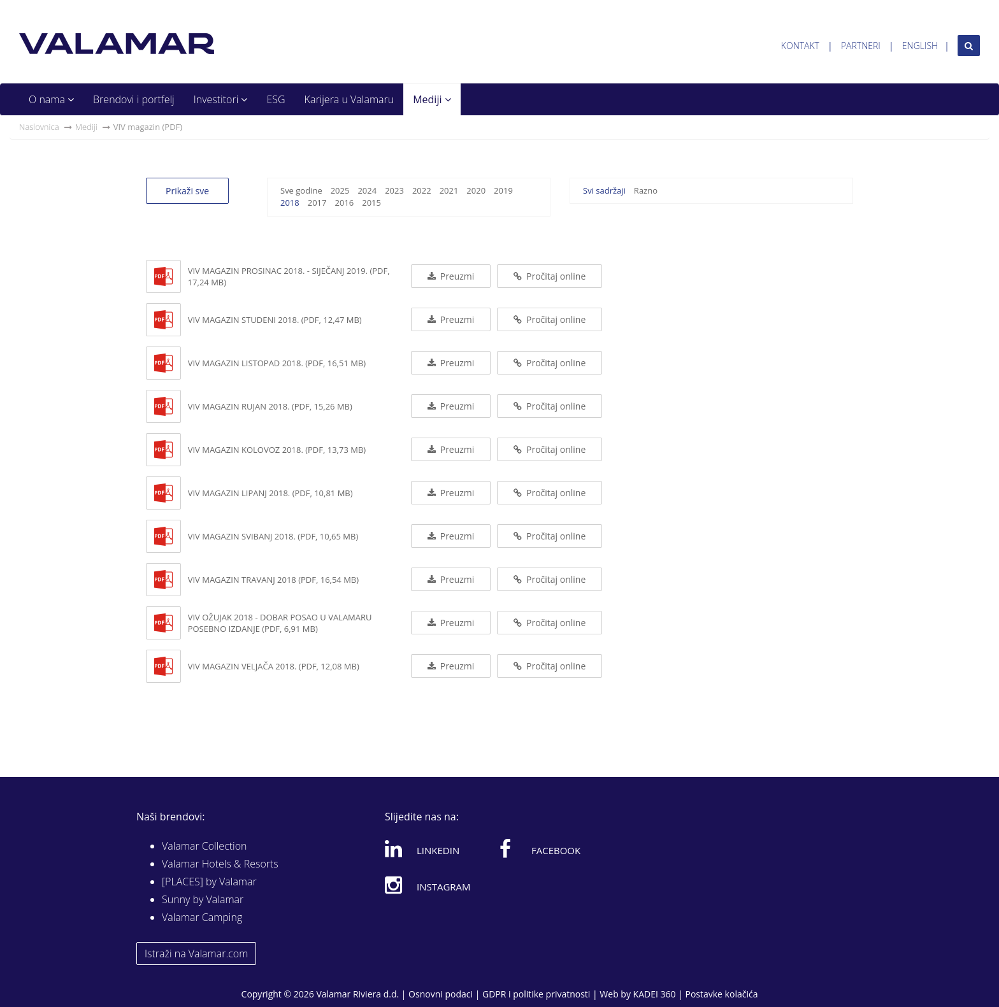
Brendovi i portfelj (134, 99)
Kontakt (800, 45)
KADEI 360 (654, 994)
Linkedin (422, 848)
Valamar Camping (202, 917)
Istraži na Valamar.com (196, 953)
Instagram (428, 884)
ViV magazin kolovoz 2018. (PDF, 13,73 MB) (277, 449)
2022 (421, 190)
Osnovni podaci (440, 994)
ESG (275, 99)
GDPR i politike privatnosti (536, 994)
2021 (449, 190)
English (920, 45)
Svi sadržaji (604, 190)
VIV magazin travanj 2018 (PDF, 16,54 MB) (273, 579)
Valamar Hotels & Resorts (220, 864)
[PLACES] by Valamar (209, 882)
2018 (289, 202)
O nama (51, 99)
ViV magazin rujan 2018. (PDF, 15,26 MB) (270, 406)
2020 (475, 190)
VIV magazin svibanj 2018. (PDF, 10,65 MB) (273, 536)
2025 (340, 190)
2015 (371, 202)
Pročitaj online (550, 276)
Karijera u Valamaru (349, 99)
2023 (394, 190)
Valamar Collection (204, 846)
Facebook (540, 848)
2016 (344, 202)
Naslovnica (39, 126)
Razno (646, 190)
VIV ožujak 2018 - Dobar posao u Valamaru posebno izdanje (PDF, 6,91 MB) (280, 622)
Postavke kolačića (721, 994)
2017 (317, 202)
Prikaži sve (187, 191)
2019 (503, 190)
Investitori (221, 99)
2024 (367, 190)
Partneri (860, 45)
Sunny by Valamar (202, 899)
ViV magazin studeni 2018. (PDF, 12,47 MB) (275, 319)
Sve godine (301, 190)
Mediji (431, 99)
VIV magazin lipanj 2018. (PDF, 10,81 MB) (270, 493)
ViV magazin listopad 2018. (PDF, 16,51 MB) (277, 363)
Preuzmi (451, 276)
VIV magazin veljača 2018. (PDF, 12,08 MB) (273, 666)
